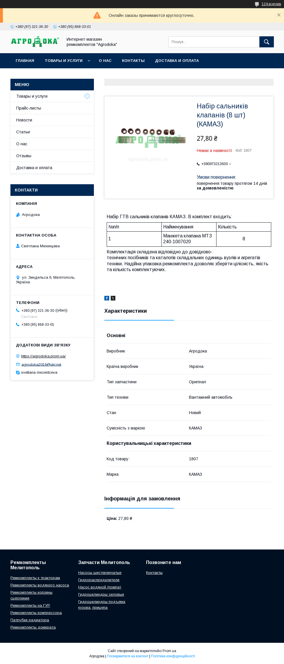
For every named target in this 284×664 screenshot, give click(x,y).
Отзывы (23, 155)
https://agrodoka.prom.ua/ (43, 356)
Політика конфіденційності (173, 656)
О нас (105, 60)
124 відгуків (271, 4)
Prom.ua (169, 651)
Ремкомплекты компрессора (36, 613)
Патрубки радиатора (29, 620)
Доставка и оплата (177, 60)
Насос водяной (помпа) (99, 587)
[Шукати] (266, 41)
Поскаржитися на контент (127, 656)
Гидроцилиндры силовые (101, 594)
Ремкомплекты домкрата (33, 627)
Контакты (133, 60)
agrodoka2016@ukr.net (41, 364)
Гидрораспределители (98, 580)
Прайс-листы (28, 108)
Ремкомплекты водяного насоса (39, 585)
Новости (24, 120)
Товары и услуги (64, 60)
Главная (25, 60)
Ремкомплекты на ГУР (30, 605)
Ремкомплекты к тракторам (35, 578)
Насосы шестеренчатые (99, 572)
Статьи (23, 132)
